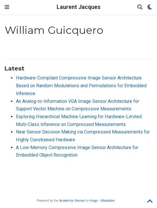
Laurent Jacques (78, 7)
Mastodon (108, 201)
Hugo (93, 201)
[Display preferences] (149, 7)
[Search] (140, 7)
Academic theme (71, 201)
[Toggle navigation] (7, 7)
